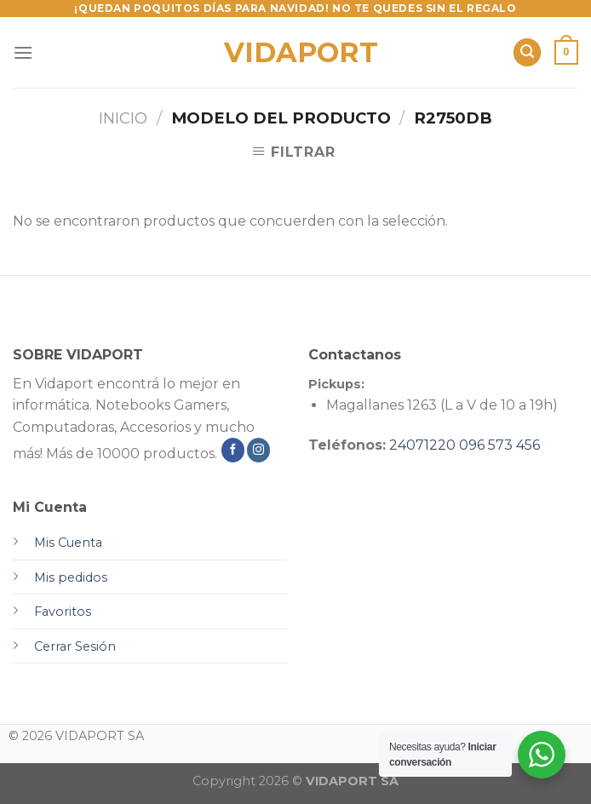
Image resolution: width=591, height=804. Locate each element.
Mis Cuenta (68, 542)
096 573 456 (499, 445)
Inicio (123, 118)
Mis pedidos (70, 577)
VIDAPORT (296, 52)
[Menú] (23, 52)
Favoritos (62, 611)
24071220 (422, 445)
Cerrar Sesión (75, 646)
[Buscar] (527, 52)
